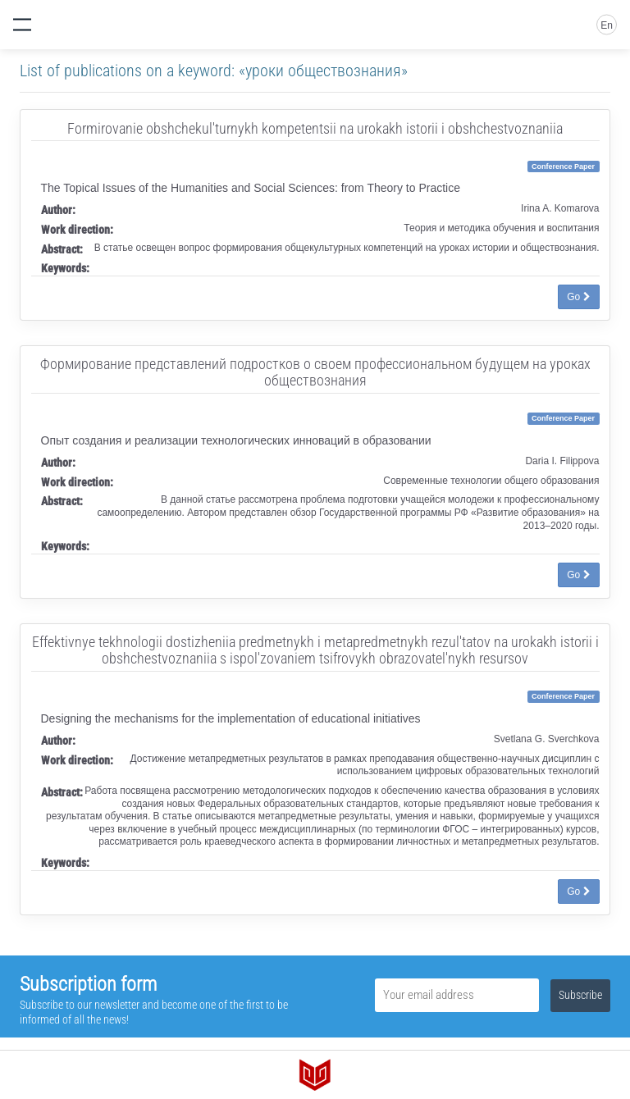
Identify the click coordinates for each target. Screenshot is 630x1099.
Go (578, 297)
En (606, 25)
